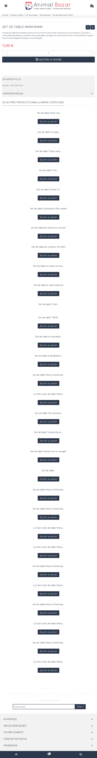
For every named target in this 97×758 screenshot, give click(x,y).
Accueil (5, 15)
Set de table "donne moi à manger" (48, 451)
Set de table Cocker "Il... (49, 189)
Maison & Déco (17, 15)
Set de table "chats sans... (48, 151)
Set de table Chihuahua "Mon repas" (48, 208)
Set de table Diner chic (48, 113)
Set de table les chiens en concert (48, 227)
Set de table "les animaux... (48, 413)
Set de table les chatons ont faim (48, 247)
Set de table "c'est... (48, 304)
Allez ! (80, 706)
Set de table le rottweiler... (48, 336)
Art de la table (31, 15)
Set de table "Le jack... (48, 132)
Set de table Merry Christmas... (48, 375)
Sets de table (45, 15)
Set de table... (48, 470)
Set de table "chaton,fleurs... (48, 432)
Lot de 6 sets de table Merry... (48, 394)
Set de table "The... (48, 170)
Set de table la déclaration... (48, 355)
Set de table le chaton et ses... (48, 266)
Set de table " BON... (48, 317)
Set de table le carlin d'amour (48, 285)
